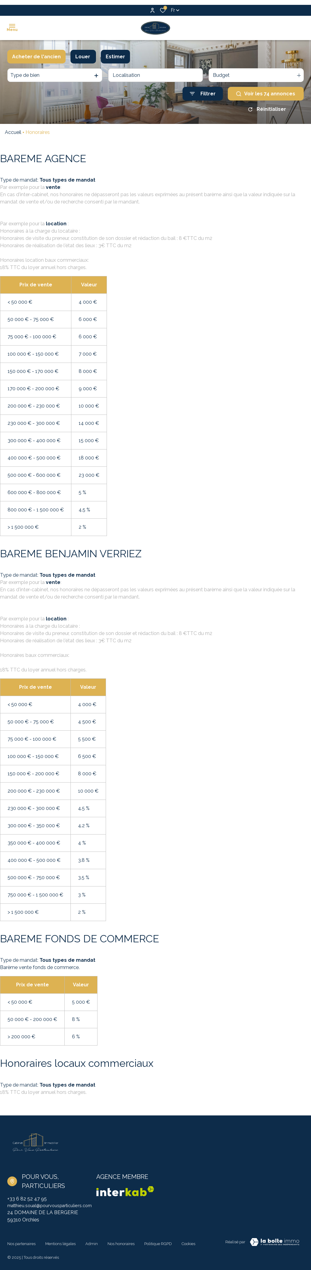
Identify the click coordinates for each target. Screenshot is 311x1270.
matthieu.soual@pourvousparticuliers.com (54, 1206)
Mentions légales (60, 1242)
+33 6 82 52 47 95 (27, 1199)
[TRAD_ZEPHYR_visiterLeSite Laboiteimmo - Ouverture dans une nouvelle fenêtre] (274, 1243)
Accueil (13, 132)
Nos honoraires (121, 1242)
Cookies (188, 1242)
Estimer (115, 57)
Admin (91, 1242)
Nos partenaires (21, 1242)
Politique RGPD (158, 1242)
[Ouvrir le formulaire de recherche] (203, 94)
